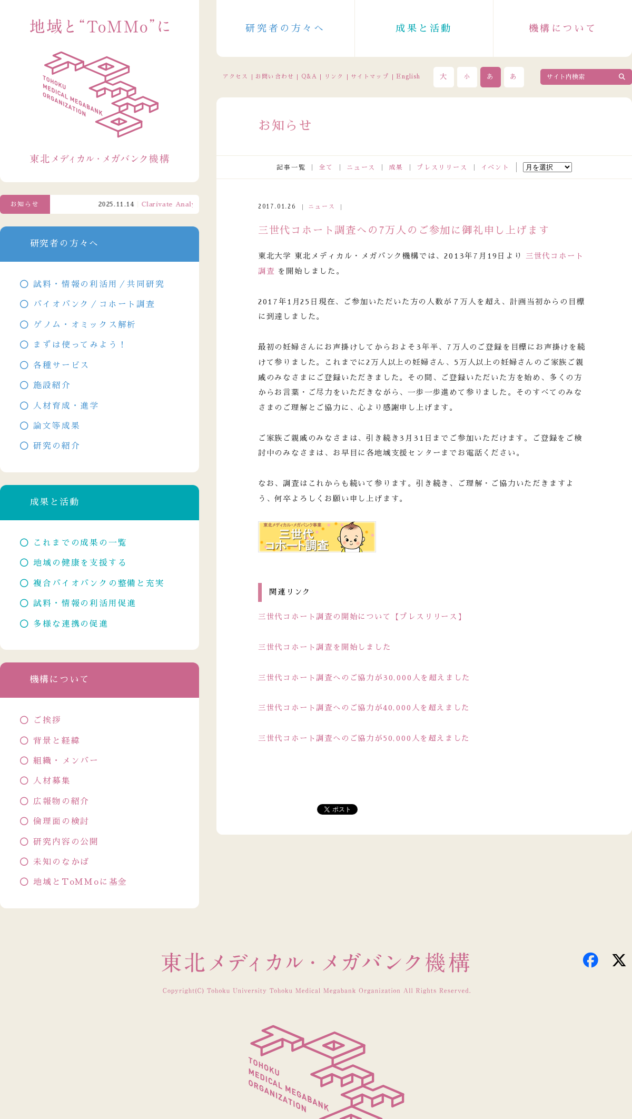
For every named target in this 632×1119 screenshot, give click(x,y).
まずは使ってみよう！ (80, 345)
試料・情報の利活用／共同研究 (98, 284)
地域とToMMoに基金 (80, 882)
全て (326, 167)
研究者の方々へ (285, 28)
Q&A (309, 77)
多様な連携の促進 (70, 624)
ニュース (361, 167)
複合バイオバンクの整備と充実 (98, 583)
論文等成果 (56, 426)
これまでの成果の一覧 (80, 543)
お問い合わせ (274, 77)
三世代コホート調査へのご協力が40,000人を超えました (364, 707)
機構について (563, 28)
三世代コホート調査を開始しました (324, 647)
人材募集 (52, 781)
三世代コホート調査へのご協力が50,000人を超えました (364, 738)
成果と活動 (424, 28)
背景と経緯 (56, 741)
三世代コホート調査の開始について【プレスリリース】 (362, 616)
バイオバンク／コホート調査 (94, 304)
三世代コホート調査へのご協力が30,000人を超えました (364, 677)
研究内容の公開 (66, 842)
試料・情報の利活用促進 (84, 603)
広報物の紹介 (61, 801)
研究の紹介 (56, 446)
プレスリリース (442, 167)
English (408, 77)
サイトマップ (370, 77)
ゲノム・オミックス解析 (84, 325)
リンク (333, 77)
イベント (495, 167)
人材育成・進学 (66, 406)
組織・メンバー (66, 761)
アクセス (235, 77)
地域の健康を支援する (80, 563)
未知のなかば (61, 862)
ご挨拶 (47, 720)
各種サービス (61, 365)
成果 (396, 167)
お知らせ (25, 204)
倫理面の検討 (61, 821)
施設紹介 (52, 385)
